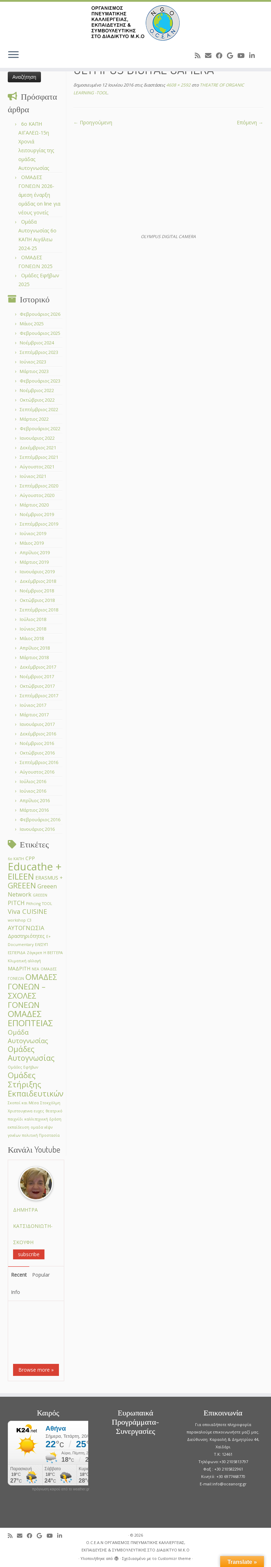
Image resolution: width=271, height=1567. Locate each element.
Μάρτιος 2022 (34, 419)
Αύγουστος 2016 (37, 772)
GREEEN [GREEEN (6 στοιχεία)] (22, 885)
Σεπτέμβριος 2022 (39, 409)
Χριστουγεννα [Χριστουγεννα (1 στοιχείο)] (20, 1110)
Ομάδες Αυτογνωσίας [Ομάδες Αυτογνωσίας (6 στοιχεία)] (31, 1053)
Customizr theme (174, 1558)
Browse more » (36, 1369)
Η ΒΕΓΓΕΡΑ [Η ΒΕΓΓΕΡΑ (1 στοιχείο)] (53, 952)
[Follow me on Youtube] (243, 55)
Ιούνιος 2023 (33, 362)
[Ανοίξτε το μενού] (13, 55)
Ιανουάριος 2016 (37, 829)
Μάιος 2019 (32, 543)
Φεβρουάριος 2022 (40, 428)
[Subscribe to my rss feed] (200, 55)
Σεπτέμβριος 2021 (39, 457)
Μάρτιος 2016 (34, 810)
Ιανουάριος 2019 (37, 571)
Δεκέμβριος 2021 (38, 447)
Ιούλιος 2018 (33, 619)
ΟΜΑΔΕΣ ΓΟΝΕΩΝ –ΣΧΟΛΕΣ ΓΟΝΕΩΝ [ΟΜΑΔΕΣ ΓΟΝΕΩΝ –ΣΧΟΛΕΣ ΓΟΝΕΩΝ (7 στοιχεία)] (32, 990)
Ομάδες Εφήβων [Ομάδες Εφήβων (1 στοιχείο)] (23, 1067)
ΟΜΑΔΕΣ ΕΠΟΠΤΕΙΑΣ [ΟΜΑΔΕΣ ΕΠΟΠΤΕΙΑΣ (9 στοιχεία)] (30, 1018)
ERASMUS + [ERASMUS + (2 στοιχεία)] (49, 877)
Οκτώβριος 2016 (37, 753)
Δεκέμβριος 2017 (38, 667)
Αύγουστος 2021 (37, 466)
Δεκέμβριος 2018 (38, 581)
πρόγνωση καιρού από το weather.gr (61, 1489)
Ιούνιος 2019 (33, 533)
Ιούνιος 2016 (33, 791)
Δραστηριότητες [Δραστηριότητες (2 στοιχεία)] (26, 936)
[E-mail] (210, 55)
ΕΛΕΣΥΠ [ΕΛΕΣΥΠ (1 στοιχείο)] (41, 944)
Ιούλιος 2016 (33, 781)
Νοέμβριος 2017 (37, 676)
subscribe (29, 1254)
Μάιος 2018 (32, 638)
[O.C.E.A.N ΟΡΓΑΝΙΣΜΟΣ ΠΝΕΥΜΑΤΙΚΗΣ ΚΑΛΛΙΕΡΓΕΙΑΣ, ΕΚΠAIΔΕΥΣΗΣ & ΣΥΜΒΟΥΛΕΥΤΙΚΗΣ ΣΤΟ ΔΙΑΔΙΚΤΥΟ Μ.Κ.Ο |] (135, 23)
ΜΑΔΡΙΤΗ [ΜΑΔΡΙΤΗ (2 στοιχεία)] (19, 968)
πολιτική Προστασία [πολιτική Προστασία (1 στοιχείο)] (41, 1135)
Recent (19, 1274)
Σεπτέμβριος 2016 (39, 762)
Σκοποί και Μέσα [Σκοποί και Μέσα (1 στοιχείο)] (23, 1102)
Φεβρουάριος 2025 (40, 333)
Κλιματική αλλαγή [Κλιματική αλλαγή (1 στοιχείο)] (24, 960)
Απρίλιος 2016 (35, 800)
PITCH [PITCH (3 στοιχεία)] (16, 903)
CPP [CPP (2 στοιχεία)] (30, 858)
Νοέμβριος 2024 (37, 342)
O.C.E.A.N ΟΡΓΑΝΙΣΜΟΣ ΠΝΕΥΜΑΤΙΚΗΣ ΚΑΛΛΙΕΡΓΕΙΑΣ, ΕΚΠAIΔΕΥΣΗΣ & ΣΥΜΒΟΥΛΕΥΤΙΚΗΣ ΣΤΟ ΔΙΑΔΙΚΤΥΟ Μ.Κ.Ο (135, 1546)
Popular (41, 1274)
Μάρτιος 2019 (34, 562)
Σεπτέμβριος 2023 (39, 352)
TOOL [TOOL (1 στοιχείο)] (47, 903)
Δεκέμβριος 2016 (38, 734)
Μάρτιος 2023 (34, 371)
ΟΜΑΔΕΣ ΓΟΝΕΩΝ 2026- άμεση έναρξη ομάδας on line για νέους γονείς (39, 195)
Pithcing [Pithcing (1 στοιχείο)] (33, 903)
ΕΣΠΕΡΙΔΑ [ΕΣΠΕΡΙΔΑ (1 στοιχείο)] (16, 952)
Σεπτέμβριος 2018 (39, 610)
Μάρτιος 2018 (34, 657)
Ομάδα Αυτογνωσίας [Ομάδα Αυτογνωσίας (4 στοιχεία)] (28, 1036)
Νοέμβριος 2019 (37, 514)
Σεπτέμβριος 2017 (39, 695)
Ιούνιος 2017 (33, 705)
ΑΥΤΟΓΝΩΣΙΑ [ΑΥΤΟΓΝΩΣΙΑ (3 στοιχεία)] (26, 928)
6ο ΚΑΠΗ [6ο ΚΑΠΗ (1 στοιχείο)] (16, 858)
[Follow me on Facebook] (221, 55)
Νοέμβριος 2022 (37, 390)
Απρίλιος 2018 (35, 648)
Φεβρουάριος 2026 (40, 314)
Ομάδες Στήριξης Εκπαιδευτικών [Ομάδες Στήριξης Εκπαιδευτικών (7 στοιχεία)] (36, 1084)
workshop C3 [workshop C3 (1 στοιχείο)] (19, 920)
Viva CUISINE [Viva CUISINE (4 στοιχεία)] (27, 911)
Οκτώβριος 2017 (37, 686)
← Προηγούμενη (92, 122)
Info (15, 1292)
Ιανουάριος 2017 (37, 724)
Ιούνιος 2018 (33, 629)
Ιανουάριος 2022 (37, 438)
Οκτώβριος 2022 (37, 400)
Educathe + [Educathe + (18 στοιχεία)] (35, 866)
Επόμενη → (250, 122)
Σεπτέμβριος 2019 (39, 524)
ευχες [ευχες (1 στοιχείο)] (39, 1110)
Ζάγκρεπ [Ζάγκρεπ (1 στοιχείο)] (34, 952)
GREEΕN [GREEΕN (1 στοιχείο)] (40, 895)
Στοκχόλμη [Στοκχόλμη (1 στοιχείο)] (50, 1102)
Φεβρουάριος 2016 (40, 819)
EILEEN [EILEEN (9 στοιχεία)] (21, 876)
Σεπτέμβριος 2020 (39, 486)
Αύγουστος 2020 (37, 495)
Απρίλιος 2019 (35, 552)
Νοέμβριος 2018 (37, 590)
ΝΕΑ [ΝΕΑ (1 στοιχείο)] (35, 968)
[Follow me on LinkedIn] (254, 55)
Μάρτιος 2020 (34, 505)
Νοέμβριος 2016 (37, 743)
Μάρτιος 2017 (34, 714)
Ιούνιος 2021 (33, 476)
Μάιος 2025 (32, 323)
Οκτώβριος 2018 (37, 600)
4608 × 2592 (178, 85)
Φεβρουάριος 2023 (40, 381)
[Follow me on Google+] (232, 55)
